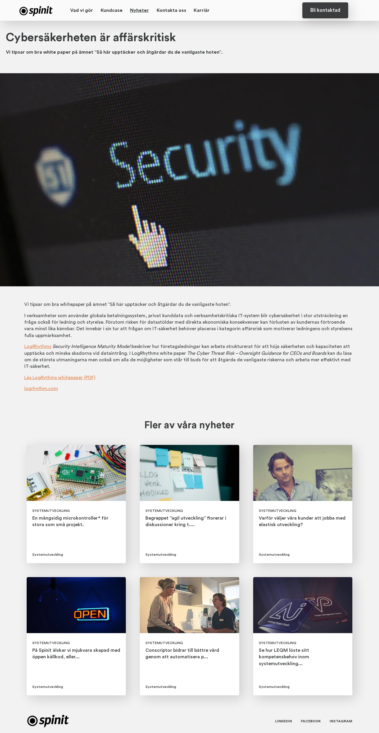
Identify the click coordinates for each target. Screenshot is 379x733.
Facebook (311, 721)
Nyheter (139, 10)
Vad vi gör (81, 10)
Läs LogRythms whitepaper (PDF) (59, 377)
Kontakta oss (171, 10)
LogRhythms (37, 346)
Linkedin (283, 721)
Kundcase (112, 10)
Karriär (202, 10)
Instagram (341, 721)
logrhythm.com (41, 388)
